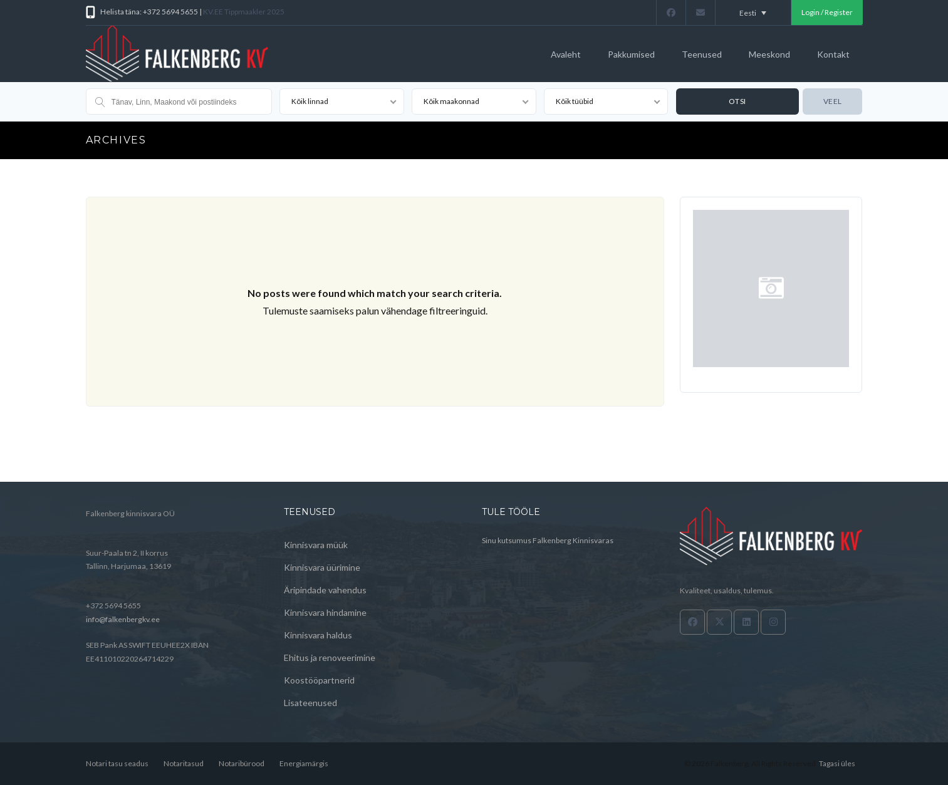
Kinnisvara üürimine (322, 567)
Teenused (702, 54)
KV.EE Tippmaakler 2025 (243, 11)
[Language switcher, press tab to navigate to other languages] (753, 12)
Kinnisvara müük (316, 544)
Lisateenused (310, 702)
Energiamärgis (303, 763)
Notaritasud (184, 763)
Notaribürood (241, 763)
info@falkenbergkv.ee (123, 619)
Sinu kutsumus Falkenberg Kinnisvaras (547, 540)
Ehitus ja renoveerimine (329, 657)
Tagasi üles (837, 763)
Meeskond (769, 54)
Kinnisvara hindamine (325, 612)
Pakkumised (631, 54)
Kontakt (833, 54)
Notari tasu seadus (117, 763)
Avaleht (566, 54)
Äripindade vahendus (325, 590)
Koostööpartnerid (319, 680)
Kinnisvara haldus (318, 635)
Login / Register (827, 12)
